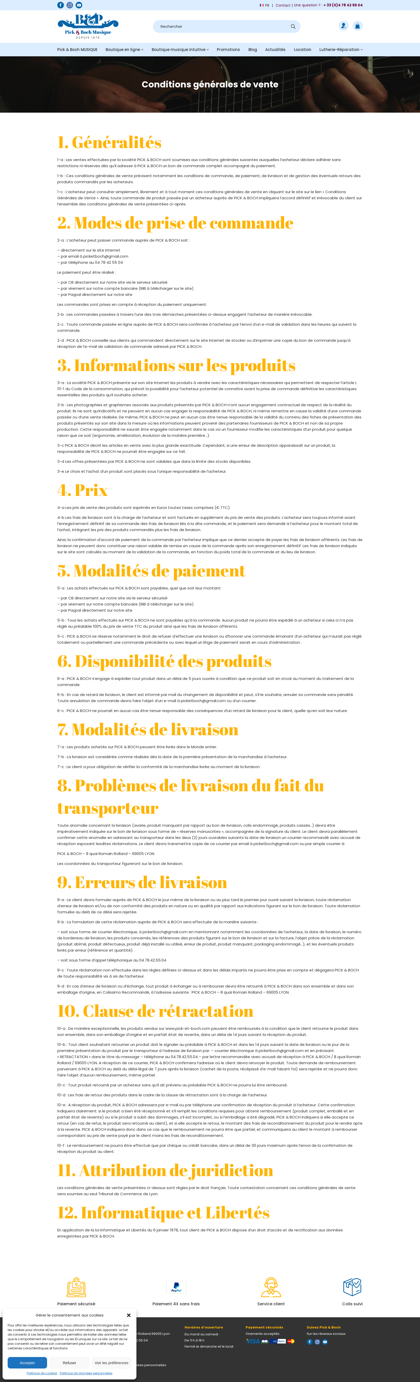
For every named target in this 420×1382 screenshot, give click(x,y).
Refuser (69, 1363)
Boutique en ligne (123, 49)
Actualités (275, 49)
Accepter (27, 1363)
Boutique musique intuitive (178, 49)
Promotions (228, 49)
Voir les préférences (112, 1363)
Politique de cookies (42, 1373)
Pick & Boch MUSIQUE (77, 49)
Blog (252, 49)
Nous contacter (121, 1346)
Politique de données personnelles (86, 1373)
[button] (128, 1315)
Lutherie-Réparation (339, 49)
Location (302, 49)
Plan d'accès (119, 1352)
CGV (112, 1371)
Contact (283, 5)
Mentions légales (122, 1359)
